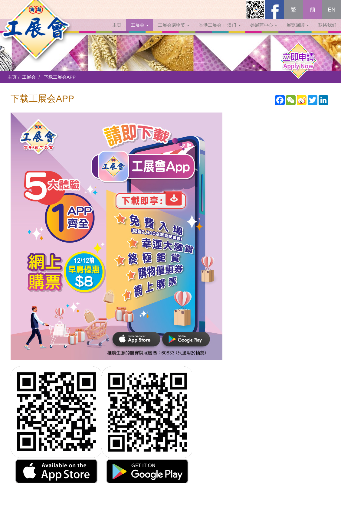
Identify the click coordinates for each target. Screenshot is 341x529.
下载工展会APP (60, 77)
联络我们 (327, 31)
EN (331, 16)
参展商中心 (263, 31)
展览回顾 (298, 31)
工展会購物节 (173, 31)
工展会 (140, 31)
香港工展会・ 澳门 (220, 31)
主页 (116, 31)
